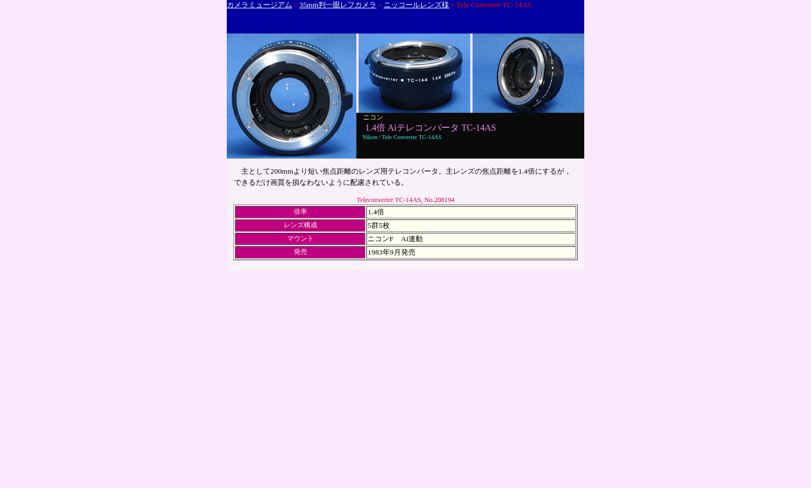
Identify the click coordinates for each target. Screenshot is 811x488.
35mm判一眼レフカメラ (337, 5)
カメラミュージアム (259, 5)
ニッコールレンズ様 (416, 5)
